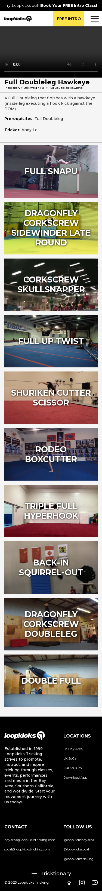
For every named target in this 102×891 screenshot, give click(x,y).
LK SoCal (70, 758)
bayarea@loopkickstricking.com (29, 840)
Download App (75, 777)
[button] (94, 18)
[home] (16, 18)
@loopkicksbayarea (78, 840)
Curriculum (72, 768)
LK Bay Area (73, 749)
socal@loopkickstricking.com (27, 849)
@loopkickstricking (78, 859)
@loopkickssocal (76, 849)
